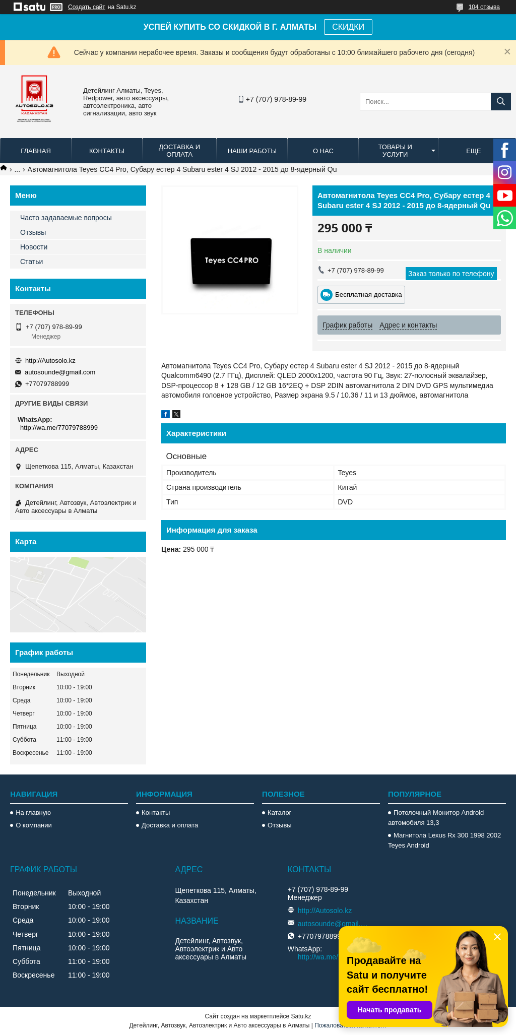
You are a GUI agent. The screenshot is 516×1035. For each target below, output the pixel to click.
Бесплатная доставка (368, 294)
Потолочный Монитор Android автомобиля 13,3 (436, 817)
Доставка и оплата (179, 150)
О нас (323, 151)
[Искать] (501, 101)
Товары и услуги (395, 150)
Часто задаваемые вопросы (66, 218)
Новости (33, 247)
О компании (34, 825)
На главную (33, 812)
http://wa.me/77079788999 (59, 427)
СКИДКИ (348, 27)
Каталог (279, 812)
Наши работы (252, 151)
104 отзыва (484, 7)
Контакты (106, 151)
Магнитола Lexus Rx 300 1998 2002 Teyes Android (444, 840)
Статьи (31, 261)
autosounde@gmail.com (60, 372)
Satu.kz (301, 1016)
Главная (36, 151)
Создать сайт (86, 7)
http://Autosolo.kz (50, 360)
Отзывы (33, 232)
